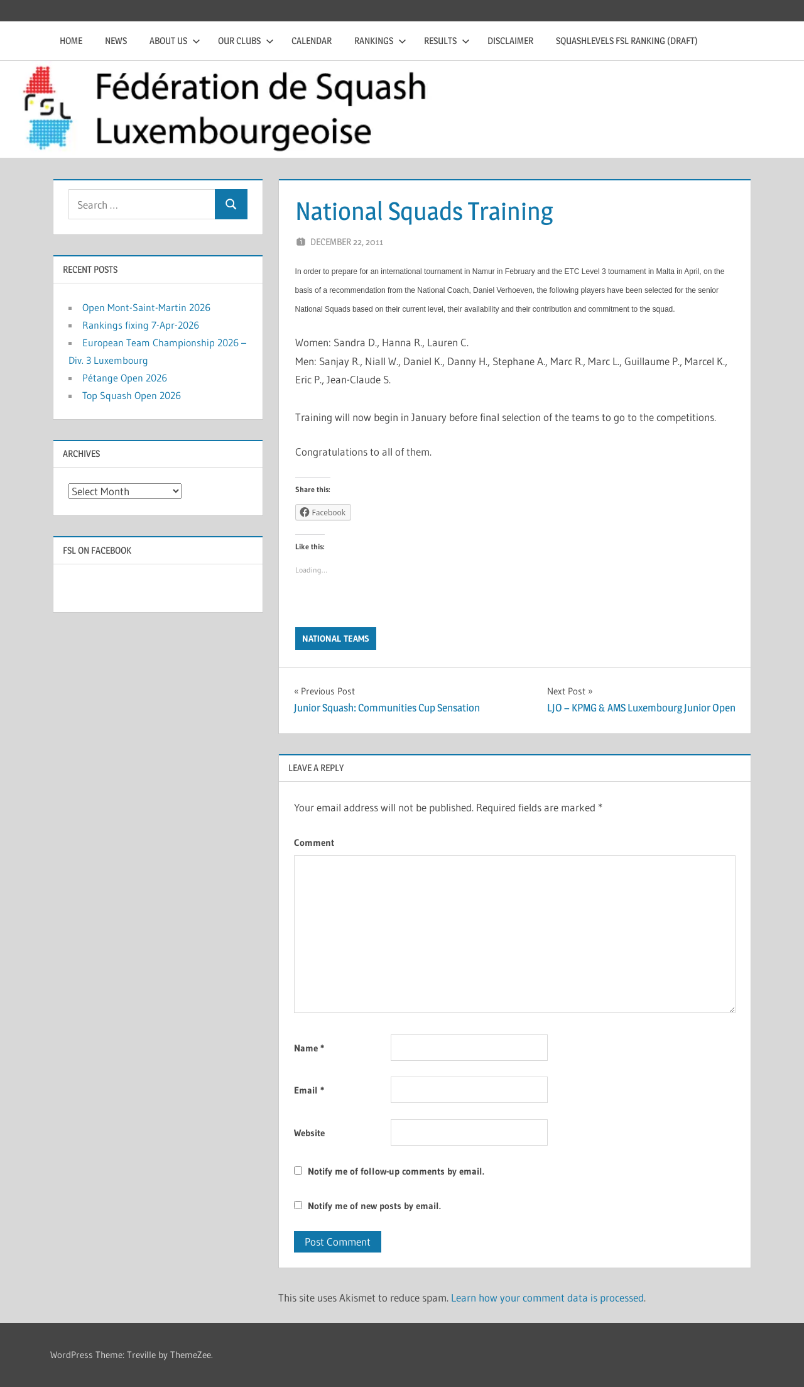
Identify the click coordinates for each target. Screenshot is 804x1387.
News (116, 41)
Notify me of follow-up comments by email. (396, 1171)
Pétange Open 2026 (124, 377)
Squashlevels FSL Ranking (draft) (627, 41)
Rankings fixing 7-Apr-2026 (140, 325)
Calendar (311, 41)
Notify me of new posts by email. (374, 1206)
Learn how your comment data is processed (547, 1297)
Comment (314, 842)
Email (309, 1090)
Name (309, 1048)
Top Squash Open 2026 (131, 395)
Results (447, 41)
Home (71, 41)
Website (309, 1133)
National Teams (335, 638)
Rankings (380, 41)
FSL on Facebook (97, 550)
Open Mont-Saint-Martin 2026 (146, 307)
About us (174, 41)
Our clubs (246, 41)
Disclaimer (510, 41)
